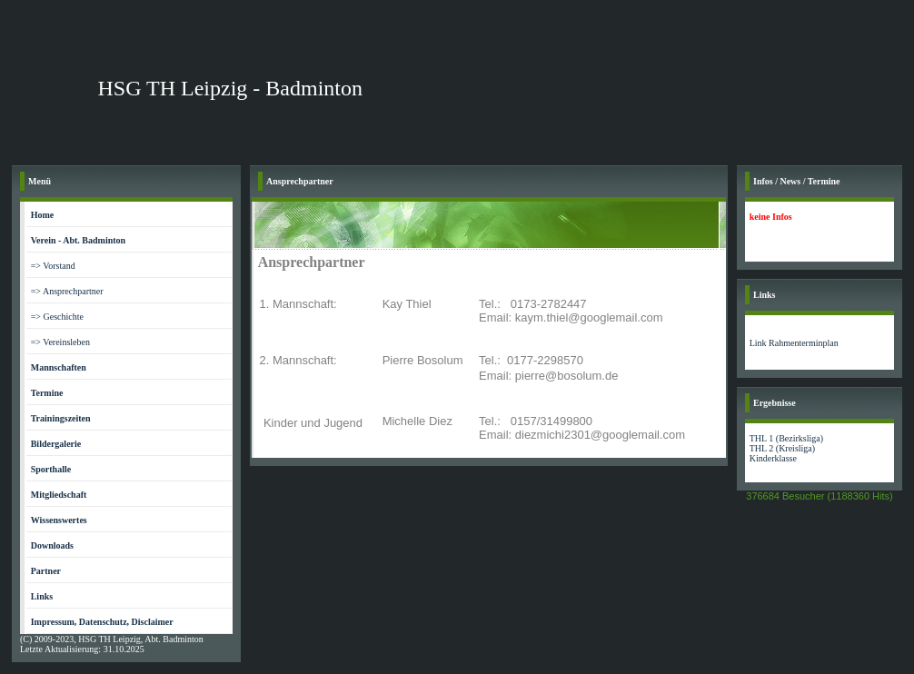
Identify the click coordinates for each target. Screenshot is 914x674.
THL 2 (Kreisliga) (782, 448)
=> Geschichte (57, 317)
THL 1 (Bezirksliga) (786, 438)
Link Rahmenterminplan (794, 343)
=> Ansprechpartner (67, 291)
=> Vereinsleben (60, 342)
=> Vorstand (53, 266)
